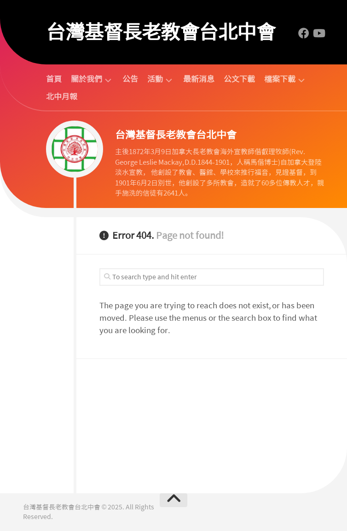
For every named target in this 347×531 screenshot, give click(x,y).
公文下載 (239, 79)
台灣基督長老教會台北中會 (160, 32)
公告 (130, 79)
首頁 (54, 79)
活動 (155, 79)
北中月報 (61, 96)
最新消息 (198, 79)
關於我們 (86, 79)
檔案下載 (279, 79)
